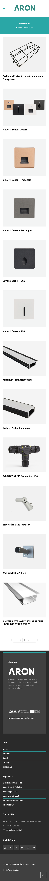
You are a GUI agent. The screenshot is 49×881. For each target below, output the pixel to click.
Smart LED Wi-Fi (9, 805)
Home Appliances (10, 792)
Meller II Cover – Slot (14, 331)
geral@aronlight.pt (14, 830)
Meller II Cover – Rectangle (17, 230)
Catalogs (6, 762)
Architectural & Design (12, 783)
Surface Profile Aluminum (16, 428)
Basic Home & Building (12, 787)
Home (5, 749)
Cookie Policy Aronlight (11, 870)
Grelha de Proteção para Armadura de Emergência (23, 78)
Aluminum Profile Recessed (17, 379)
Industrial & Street (11, 796)
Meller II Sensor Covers (15, 129)
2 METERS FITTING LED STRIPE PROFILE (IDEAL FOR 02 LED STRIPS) (23, 623)
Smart (5, 758)
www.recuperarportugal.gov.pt (20, 718)
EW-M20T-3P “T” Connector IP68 (20, 476)
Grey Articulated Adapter (16, 524)
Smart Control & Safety (13, 800)
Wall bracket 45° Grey (14, 573)
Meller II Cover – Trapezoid (17, 180)
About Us (6, 754)
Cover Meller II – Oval (14, 280)
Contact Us (7, 767)
